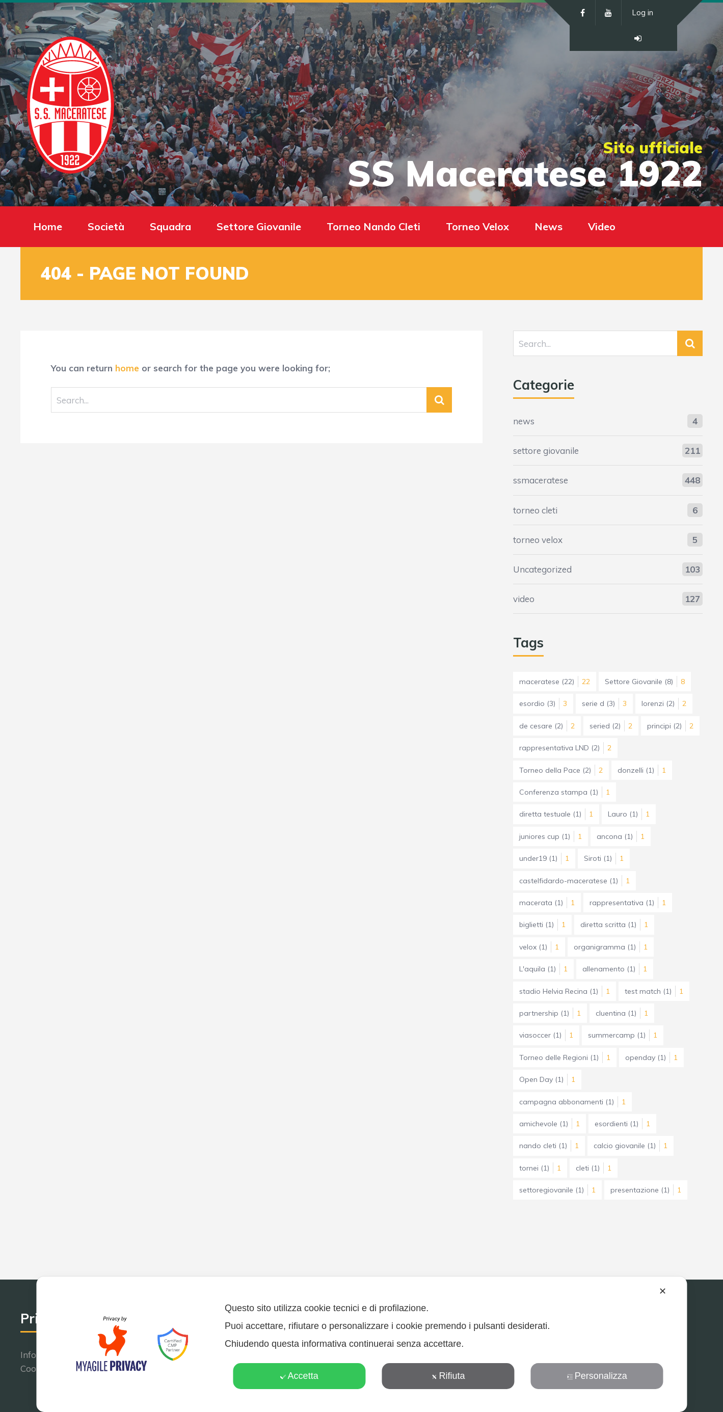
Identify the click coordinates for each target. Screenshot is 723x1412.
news (523, 421)
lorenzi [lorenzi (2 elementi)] (663, 703)
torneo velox (538, 539)
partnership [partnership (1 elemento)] (550, 1013)
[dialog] (361, 1344)
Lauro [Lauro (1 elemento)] (629, 814)
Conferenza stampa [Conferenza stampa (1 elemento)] (564, 792)
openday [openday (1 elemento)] (651, 1057)
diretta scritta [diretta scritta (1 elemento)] (614, 924)
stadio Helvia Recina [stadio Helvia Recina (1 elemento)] (564, 991)
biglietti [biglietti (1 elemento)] (542, 924)
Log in (642, 12)
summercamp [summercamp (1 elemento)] (622, 1035)
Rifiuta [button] (448, 1376)
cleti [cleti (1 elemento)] (593, 1168)
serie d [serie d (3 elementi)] (604, 703)
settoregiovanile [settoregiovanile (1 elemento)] (557, 1190)
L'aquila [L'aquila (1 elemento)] (543, 968)
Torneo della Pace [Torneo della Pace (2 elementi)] (561, 770)
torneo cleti (535, 510)
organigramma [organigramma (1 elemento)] (611, 947)
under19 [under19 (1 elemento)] (544, 858)
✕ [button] (662, 1291)
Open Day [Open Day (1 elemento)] (547, 1079)
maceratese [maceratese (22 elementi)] (554, 681)
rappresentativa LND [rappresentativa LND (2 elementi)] (565, 747)
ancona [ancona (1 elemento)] (621, 836)
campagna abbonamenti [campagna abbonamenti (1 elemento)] (572, 1101)
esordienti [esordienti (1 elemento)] (622, 1123)
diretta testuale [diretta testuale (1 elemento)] (556, 814)
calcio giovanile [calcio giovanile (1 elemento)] (630, 1145)
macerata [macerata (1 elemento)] (547, 902)
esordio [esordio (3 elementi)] (543, 703)
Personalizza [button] (597, 1376)
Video (601, 226)
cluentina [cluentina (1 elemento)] (622, 1013)
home (127, 368)
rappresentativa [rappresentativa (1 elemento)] (628, 902)
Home (47, 226)
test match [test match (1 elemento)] (654, 991)
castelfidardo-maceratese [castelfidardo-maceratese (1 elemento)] (574, 880)
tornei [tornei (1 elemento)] (540, 1168)
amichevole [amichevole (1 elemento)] (549, 1123)
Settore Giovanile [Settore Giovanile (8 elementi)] (645, 681)
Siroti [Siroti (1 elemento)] (604, 858)
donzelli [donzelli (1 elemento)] (642, 770)
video (523, 598)
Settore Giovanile (259, 226)
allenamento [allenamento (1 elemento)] (614, 968)
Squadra (170, 226)
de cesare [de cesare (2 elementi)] (547, 725)
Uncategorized (542, 569)
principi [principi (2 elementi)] (670, 725)
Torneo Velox (477, 226)
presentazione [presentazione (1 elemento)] (645, 1190)
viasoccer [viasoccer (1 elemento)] (546, 1035)
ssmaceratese (540, 480)
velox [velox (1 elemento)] (539, 947)
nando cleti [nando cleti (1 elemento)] (549, 1145)
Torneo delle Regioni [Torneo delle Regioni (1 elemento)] (564, 1057)
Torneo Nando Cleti (373, 226)
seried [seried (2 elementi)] (611, 725)
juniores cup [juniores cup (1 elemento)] (550, 836)
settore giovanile (546, 450)
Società (106, 226)
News (548, 226)
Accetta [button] (299, 1376)
